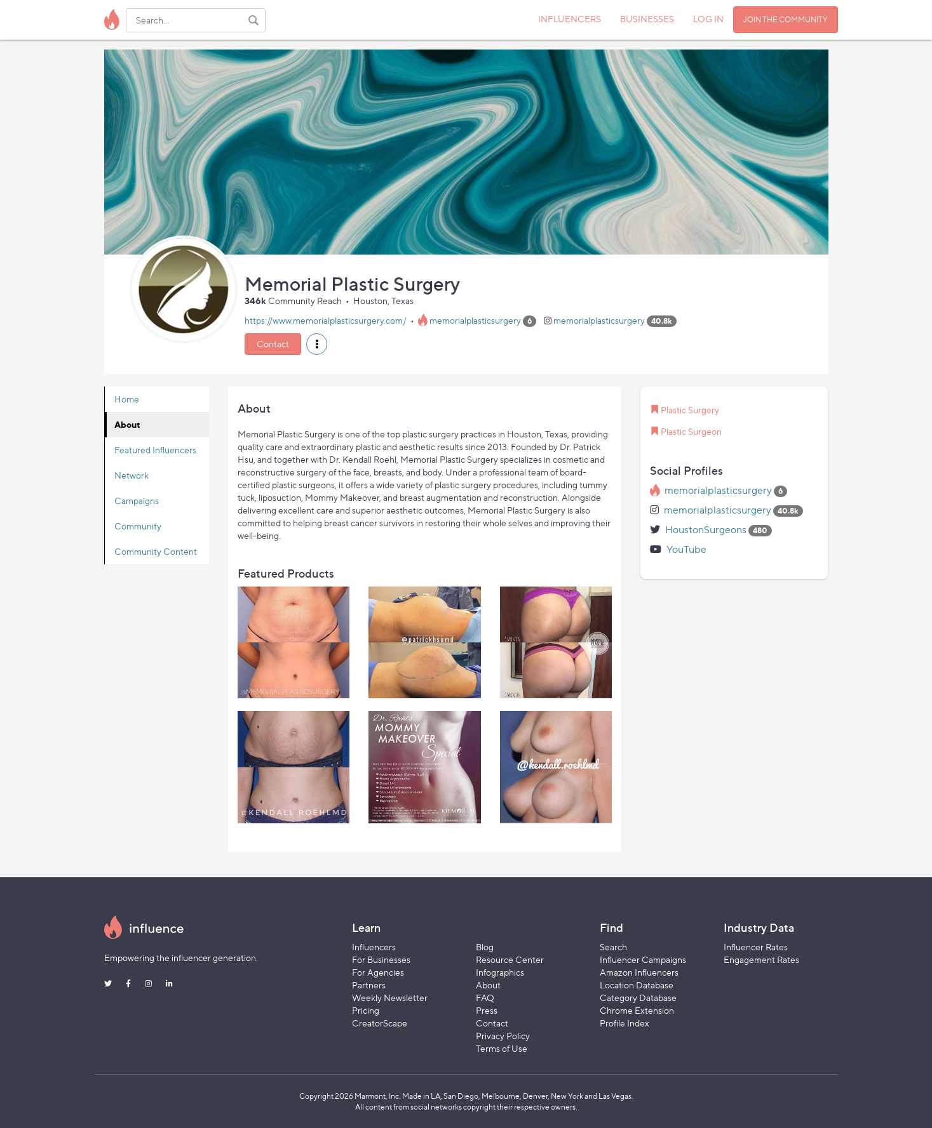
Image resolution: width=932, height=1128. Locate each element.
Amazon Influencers (639, 972)
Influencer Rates (756, 946)
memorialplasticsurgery (475, 320)
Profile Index (624, 1023)
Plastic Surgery (690, 409)
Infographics (500, 972)
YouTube (686, 549)
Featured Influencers (155, 449)
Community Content (155, 551)
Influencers (374, 946)
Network (131, 475)
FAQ (485, 997)
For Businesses (381, 959)
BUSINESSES (647, 18)
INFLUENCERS (569, 18)
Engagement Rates (761, 959)
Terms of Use (501, 1048)
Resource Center (510, 959)
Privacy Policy (503, 1035)
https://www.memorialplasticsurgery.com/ (326, 320)
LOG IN (708, 18)
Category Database (638, 997)
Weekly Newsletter (390, 997)
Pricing (365, 1010)
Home (126, 399)
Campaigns (136, 500)
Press (486, 1010)
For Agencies (378, 972)
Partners (369, 984)
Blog (485, 946)
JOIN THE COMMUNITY (785, 19)
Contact (273, 343)
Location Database (636, 984)
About (127, 424)
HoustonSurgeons (705, 530)
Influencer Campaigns (643, 959)
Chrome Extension (637, 1010)
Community (137, 526)
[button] (316, 344)
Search (613, 946)
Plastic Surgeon (691, 431)
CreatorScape (379, 1023)
